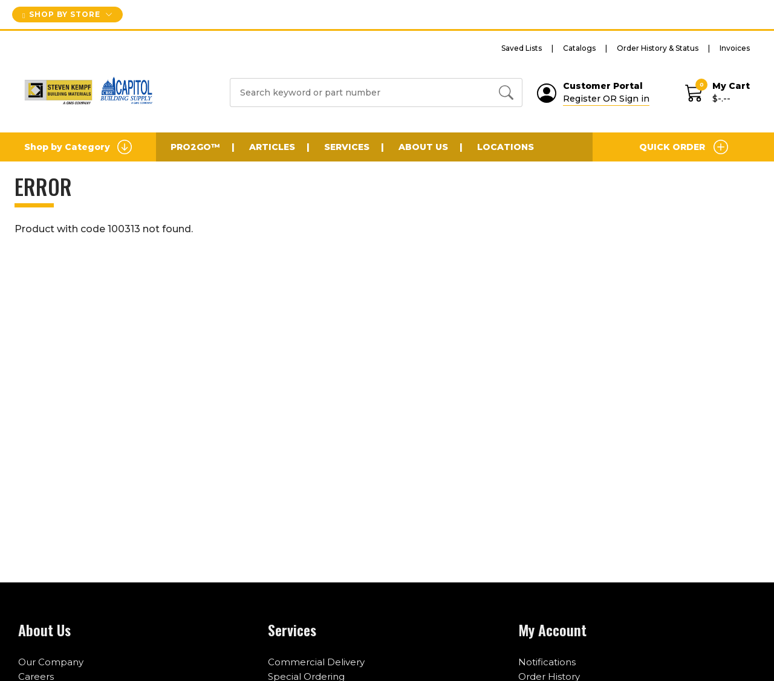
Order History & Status (657, 48)
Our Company (50, 662)
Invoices (735, 48)
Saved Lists (521, 48)
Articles (272, 147)
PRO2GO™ (195, 147)
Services (346, 147)
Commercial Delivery (316, 662)
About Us (423, 147)
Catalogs (579, 48)
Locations (505, 147)
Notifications (547, 662)
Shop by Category (78, 147)
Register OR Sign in (606, 98)
